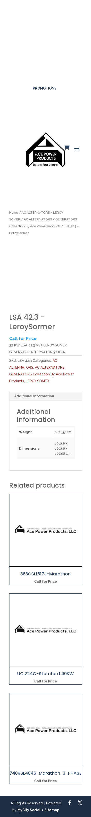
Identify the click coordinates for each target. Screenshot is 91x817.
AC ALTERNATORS (36, 212)
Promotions (45, 88)
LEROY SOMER (37, 381)
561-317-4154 (46, 73)
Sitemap (51, 810)
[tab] (45, 396)
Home (13, 212)
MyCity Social (29, 810)
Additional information (34, 396)
